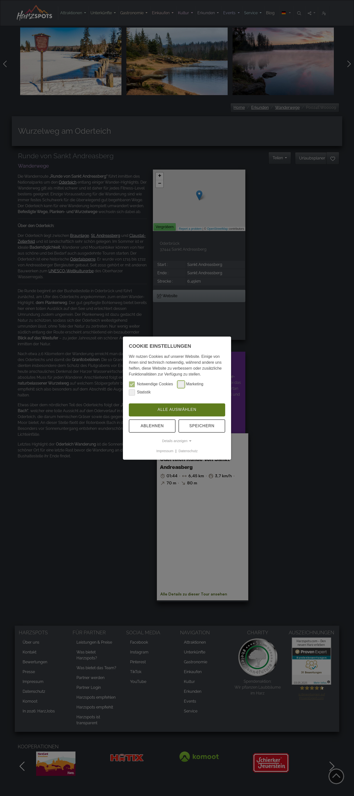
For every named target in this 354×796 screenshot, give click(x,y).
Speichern (201, 426)
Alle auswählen (177, 410)
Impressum (164, 451)
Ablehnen (152, 426)
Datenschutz (188, 451)
